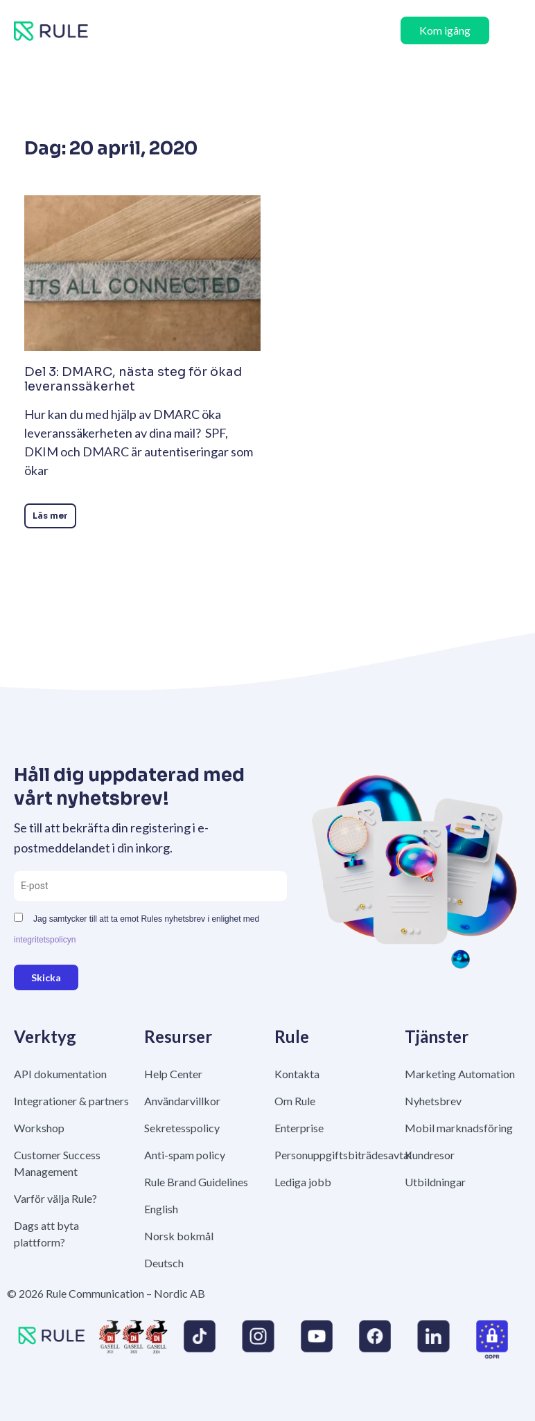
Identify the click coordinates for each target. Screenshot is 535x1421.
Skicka (46, 977)
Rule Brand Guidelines (196, 1181)
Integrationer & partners (71, 1100)
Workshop (39, 1127)
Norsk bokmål (178, 1235)
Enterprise (299, 1127)
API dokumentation (60, 1073)
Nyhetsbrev (433, 1100)
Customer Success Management (57, 1163)
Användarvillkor (182, 1100)
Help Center (173, 1073)
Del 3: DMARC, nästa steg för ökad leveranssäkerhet (133, 379)
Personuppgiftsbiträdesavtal (332, 1154)
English (161, 1208)
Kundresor (430, 1154)
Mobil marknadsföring (459, 1127)
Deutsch (164, 1262)
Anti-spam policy (184, 1154)
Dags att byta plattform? (46, 1234)
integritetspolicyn (45, 940)
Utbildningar (435, 1181)
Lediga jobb (302, 1181)
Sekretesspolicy (182, 1127)
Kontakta (296, 1073)
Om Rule (294, 1100)
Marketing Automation (460, 1073)
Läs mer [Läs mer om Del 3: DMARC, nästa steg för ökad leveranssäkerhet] (50, 515)
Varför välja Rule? (55, 1198)
